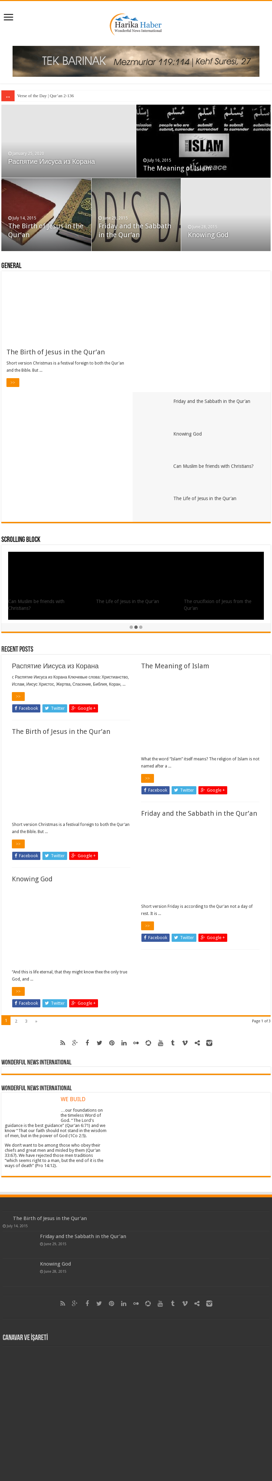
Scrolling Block (20, 421)
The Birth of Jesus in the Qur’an (55, 352)
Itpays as (145, 1458)
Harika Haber (107, 1458)
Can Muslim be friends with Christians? (218, 347)
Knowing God (208, 235)
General (11, 266)
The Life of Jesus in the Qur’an (209, 380)
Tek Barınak (166, 1458)
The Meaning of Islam (177, 168)
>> (13, 382)
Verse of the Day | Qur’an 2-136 (45, 95)
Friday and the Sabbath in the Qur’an (216, 280)
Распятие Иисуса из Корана (51, 161)
